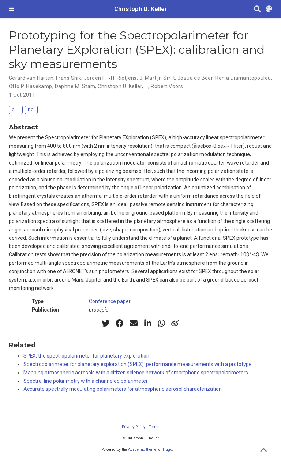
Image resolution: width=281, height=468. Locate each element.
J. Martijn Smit (157, 78)
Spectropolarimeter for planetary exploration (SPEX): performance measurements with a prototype (137, 364)
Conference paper (110, 301)
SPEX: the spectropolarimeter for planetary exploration (86, 356)
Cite (16, 109)
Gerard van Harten (31, 78)
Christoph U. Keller (140, 8)
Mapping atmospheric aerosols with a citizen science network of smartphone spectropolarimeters (135, 372)
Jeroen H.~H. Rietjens (110, 78)
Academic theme (142, 449)
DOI (31, 109)
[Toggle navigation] (11, 9)
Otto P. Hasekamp (30, 86)
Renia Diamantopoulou (243, 78)
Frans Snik (68, 78)
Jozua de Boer (195, 78)
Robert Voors (167, 86)
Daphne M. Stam (75, 86)
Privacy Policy (133, 426)
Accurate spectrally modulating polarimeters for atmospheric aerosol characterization (122, 389)
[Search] (257, 9)
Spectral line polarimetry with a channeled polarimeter (85, 381)
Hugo (167, 449)
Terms (154, 426)
